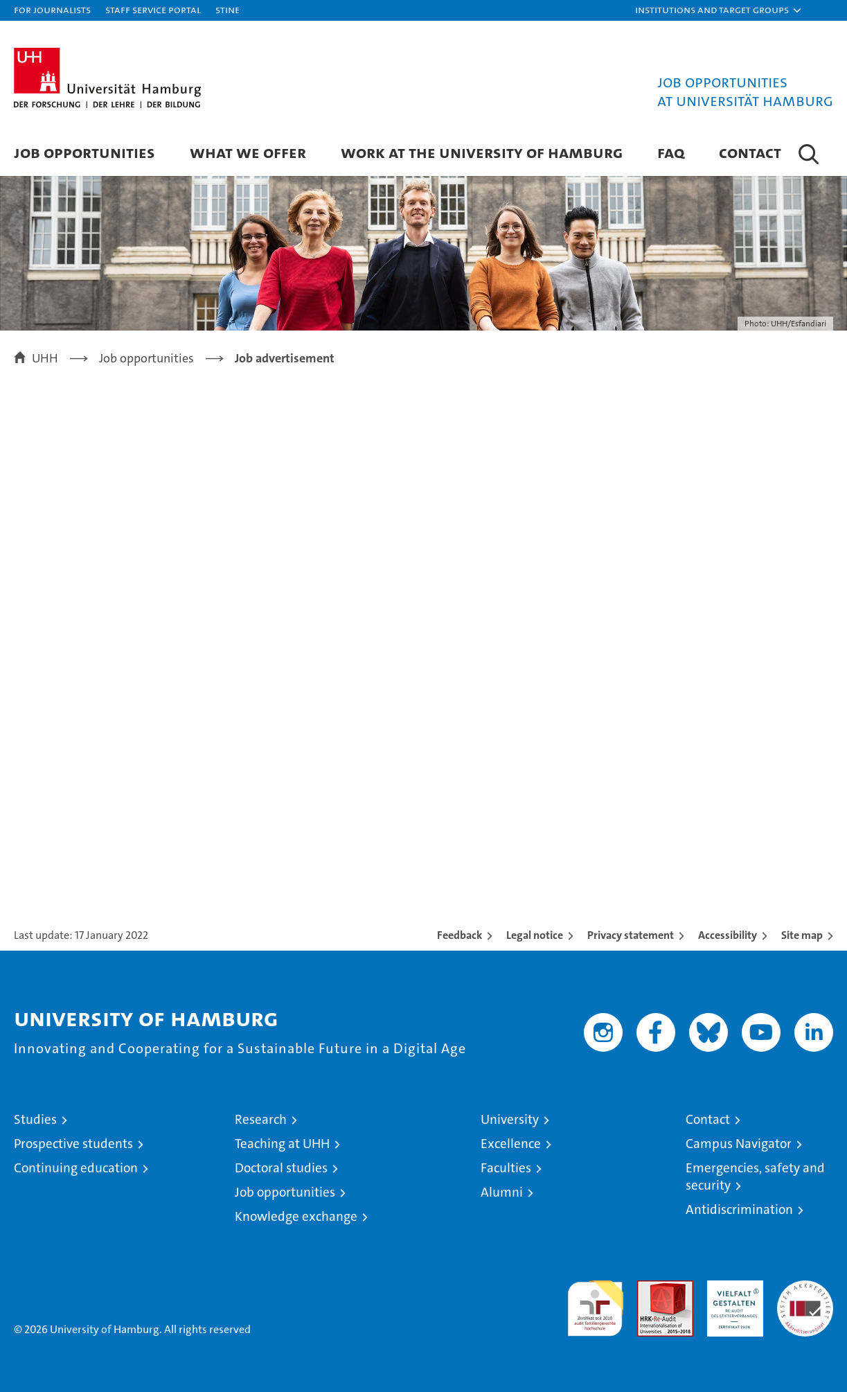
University (510, 1119)
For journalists (52, 9)
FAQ (670, 152)
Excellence (511, 1143)
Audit (650, 1287)
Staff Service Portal (153, 9)
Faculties (506, 1168)
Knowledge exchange (296, 1216)
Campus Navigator (739, 1143)
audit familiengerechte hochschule (595, 1302)
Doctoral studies (281, 1168)
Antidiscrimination (739, 1209)
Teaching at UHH (282, 1143)
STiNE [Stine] (227, 9)
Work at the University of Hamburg (482, 152)
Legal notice (534, 935)
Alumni (502, 1192)
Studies (35, 1119)
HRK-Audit (731, 1287)
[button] (719, 10)
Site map (802, 935)
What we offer (248, 152)
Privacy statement (630, 935)
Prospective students (73, 1143)
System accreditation (805, 1295)
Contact (750, 152)
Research (261, 1119)
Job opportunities (285, 1192)
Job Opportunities (84, 152)
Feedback (459, 935)
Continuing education (76, 1168)
